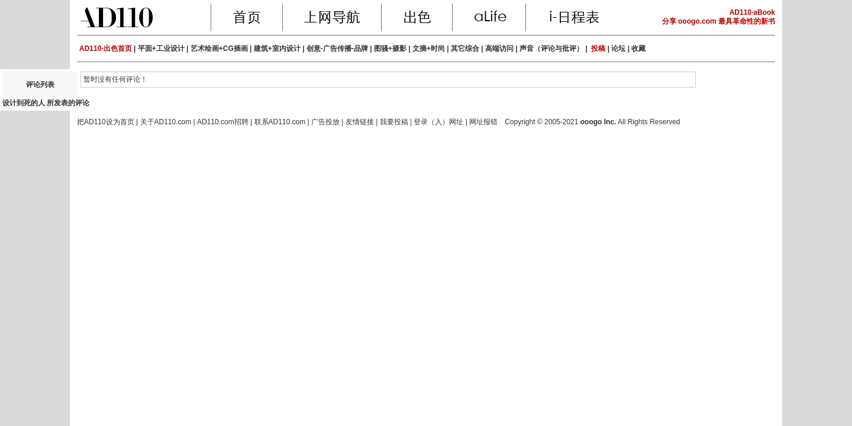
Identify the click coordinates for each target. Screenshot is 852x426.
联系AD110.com (280, 122)
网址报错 (483, 122)
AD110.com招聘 (222, 122)
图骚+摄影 (390, 48)
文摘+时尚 (428, 48)
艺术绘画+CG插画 (219, 48)
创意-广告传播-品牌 (337, 48)
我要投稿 (394, 122)
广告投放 (325, 122)
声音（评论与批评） (551, 48)
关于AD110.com (166, 122)
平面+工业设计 (161, 48)
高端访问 (499, 48)
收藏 (638, 48)
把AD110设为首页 (105, 122)
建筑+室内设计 (277, 48)
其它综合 (465, 48)
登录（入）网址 (438, 122)
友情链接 (360, 122)
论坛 (618, 48)
